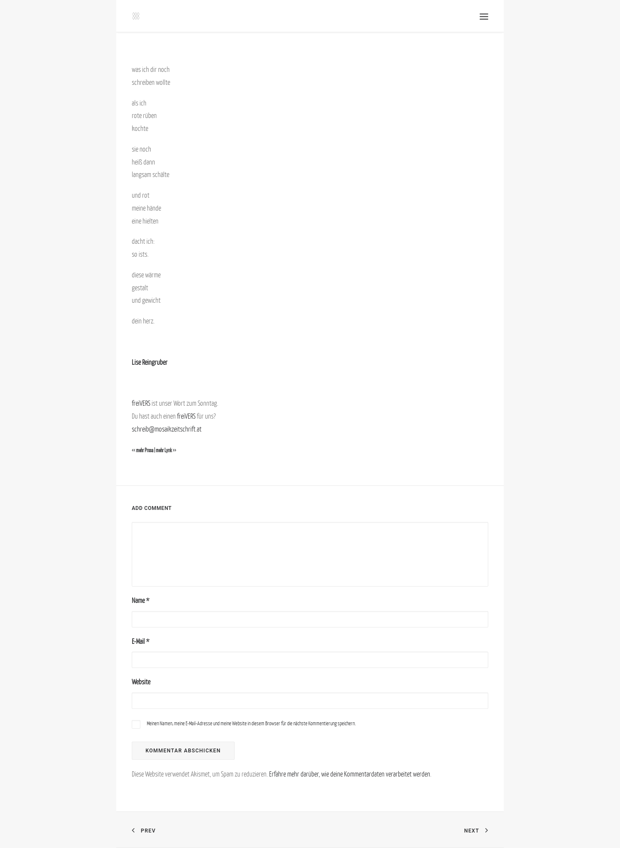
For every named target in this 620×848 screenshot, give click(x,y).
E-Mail (140, 641)
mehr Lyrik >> (166, 450)
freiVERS (141, 403)
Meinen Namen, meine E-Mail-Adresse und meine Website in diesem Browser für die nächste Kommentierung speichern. (251, 723)
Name (140, 600)
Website (141, 681)
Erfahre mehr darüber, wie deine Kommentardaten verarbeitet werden (349, 774)
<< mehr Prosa (142, 450)
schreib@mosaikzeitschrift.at (167, 429)
